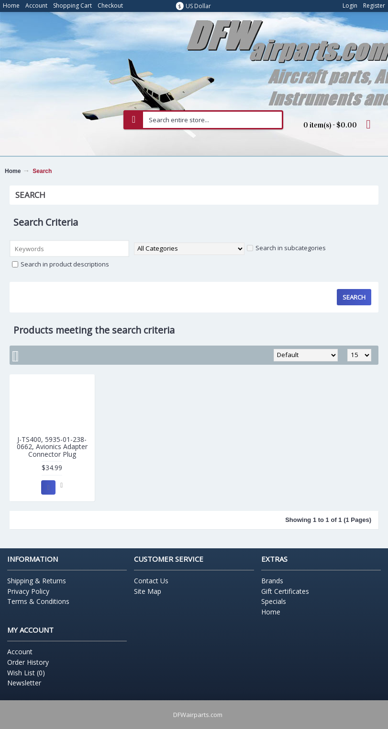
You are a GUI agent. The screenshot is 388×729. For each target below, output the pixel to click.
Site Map (147, 591)
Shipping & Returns (36, 580)
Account (20, 651)
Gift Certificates (285, 591)
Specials (273, 601)
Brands (272, 580)
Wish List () (26, 672)
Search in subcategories (286, 247)
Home (13, 171)
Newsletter (24, 682)
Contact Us (151, 580)
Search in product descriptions (60, 264)
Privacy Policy (28, 591)
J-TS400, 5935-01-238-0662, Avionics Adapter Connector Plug (52, 447)
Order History (28, 662)
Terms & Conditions (38, 601)
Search (42, 171)
